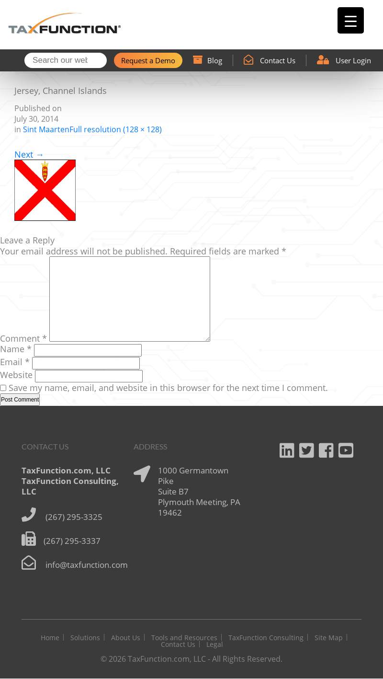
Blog (207, 61)
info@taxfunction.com (86, 565)
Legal (214, 644)
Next (29, 155)
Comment (23, 339)
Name (16, 349)
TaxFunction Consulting (266, 638)
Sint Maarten (46, 130)
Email (15, 362)
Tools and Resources (184, 638)
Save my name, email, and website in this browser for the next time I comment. (168, 388)
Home (50, 638)
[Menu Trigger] (351, 20)
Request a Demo (148, 61)
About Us (125, 638)
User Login (344, 61)
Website (16, 375)
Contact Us (269, 61)
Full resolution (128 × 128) (115, 130)
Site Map (329, 638)
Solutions (85, 638)
